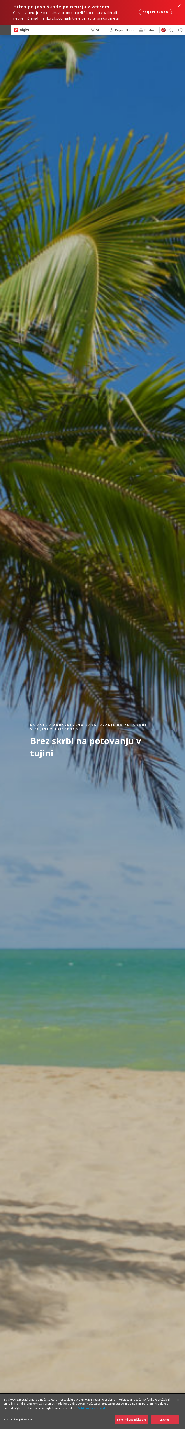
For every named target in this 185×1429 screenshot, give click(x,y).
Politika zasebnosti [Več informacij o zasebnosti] (92, 1408)
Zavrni (165, 1420)
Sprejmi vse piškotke (131, 1420)
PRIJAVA (179, 30)
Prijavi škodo (155, 12)
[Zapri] (178, 1400)
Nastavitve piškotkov (18, 1419)
